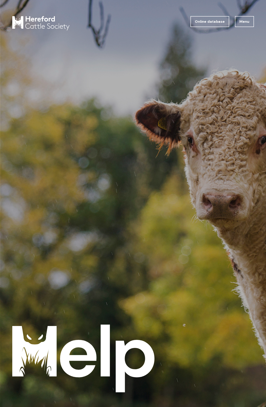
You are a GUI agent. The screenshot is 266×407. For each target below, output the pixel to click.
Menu (244, 21)
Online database (210, 21)
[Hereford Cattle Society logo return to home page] (40, 23)
